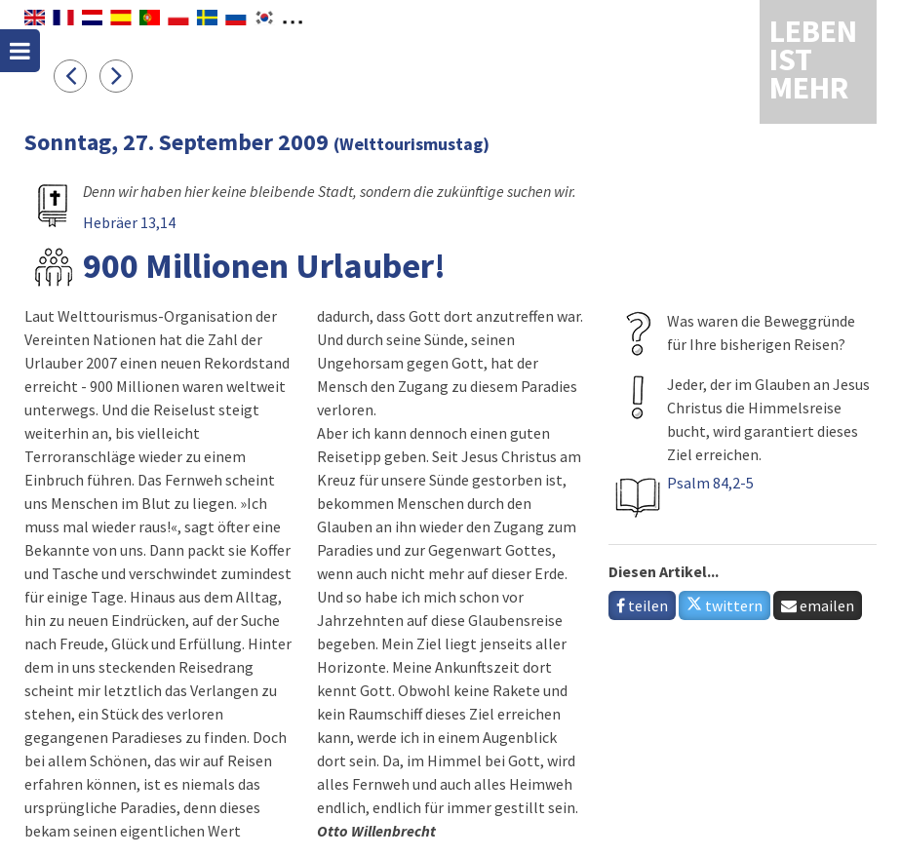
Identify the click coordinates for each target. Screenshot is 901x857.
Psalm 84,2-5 (710, 482)
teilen (642, 605)
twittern (724, 605)
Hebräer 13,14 (129, 222)
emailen (817, 605)
